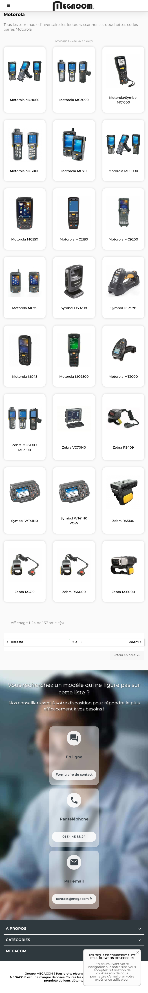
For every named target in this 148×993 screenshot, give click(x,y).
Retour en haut (127, 655)
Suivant (136, 642)
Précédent (14, 642)
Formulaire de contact (74, 775)
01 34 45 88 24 (74, 837)
